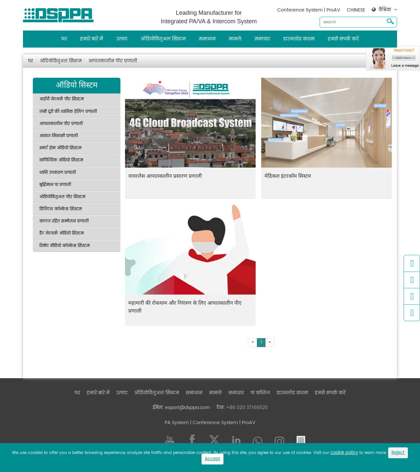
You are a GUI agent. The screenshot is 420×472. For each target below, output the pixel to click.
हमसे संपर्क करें (343, 39)
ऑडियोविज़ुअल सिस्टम (163, 39)
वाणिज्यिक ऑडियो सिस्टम (61, 160)
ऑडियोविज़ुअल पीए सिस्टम (62, 197)
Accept (212, 459)
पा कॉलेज (260, 393)
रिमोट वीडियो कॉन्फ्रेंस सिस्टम (64, 246)
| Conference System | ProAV (222, 422)
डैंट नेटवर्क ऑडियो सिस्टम (61, 233)
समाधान (207, 39)
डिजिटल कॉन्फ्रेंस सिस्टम (60, 209)
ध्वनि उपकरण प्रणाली (57, 173)
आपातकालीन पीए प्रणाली (112, 61)
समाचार (262, 39)
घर (64, 39)
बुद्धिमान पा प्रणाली (55, 185)
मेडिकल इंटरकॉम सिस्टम (287, 175)
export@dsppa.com (187, 407)
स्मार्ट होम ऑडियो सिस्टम (60, 148)
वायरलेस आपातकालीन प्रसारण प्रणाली (165, 175)
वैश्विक (385, 10)
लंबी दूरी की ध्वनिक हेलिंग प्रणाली (68, 112)
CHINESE (356, 10)
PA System (177, 422)
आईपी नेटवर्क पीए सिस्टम (61, 99)
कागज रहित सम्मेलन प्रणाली (64, 221)
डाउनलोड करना (299, 39)
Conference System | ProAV (308, 10)
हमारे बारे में (91, 39)
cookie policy (344, 452)
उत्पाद (121, 39)
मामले (235, 39)
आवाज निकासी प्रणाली (58, 136)
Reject (398, 452)
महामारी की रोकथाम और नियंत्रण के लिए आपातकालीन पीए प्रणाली (185, 306)
